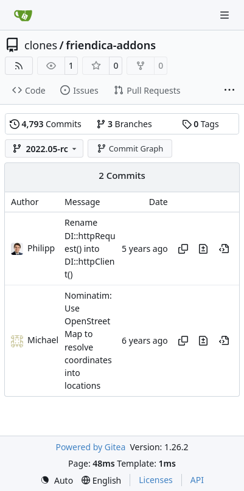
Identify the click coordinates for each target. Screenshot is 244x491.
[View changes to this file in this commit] (203, 249)
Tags (200, 124)
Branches (124, 124)
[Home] (23, 15)
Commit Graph (130, 148)
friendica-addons (111, 45)
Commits (46, 124)
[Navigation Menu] (226, 15)
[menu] (56, 480)
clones (40, 45)
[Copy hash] (183, 249)
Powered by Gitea (90, 447)
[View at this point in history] (224, 249)
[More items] (229, 90)
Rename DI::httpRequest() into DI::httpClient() (90, 248)
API (197, 480)
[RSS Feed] (19, 66)
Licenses (156, 480)
